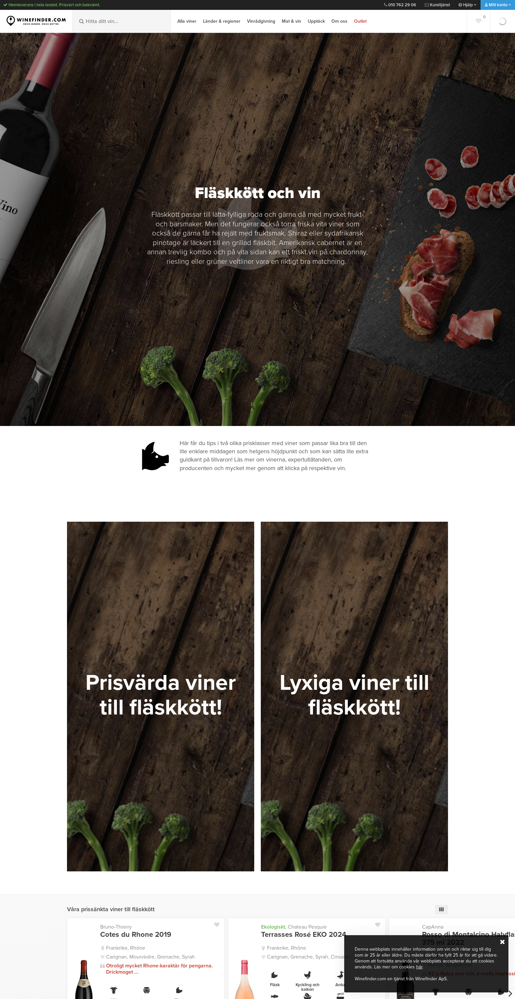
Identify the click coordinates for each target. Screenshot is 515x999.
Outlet (360, 21)
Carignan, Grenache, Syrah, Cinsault (308, 957)
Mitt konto (498, 5)
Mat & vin (291, 21)
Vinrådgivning (261, 21)
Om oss (339, 21)
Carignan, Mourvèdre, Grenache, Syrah (150, 957)
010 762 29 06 (400, 5)
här (419, 967)
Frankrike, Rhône (125, 948)
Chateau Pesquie (294, 927)
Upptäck (316, 21)
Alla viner (186, 21)
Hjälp (467, 5)
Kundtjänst (437, 5)
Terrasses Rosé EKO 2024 (303, 934)
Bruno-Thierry (116, 927)
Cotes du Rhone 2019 (135, 934)
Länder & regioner (221, 21)
